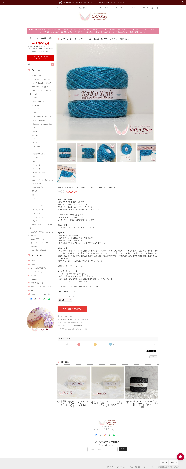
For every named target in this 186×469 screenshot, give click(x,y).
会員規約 (176, 467)
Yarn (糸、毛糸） (37, 75)
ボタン (34, 198)
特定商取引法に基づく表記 (41, 287)
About (59, 8)
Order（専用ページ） (38, 239)
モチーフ (35, 202)
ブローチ (35, 161)
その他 (34, 221)
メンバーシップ (96, 8)
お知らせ (34, 246)
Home (51, 8)
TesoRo (35, 131)
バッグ (34, 143)
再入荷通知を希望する (72, 309)
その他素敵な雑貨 (38, 172)
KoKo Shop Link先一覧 (140, 8)
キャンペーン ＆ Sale (39, 243)
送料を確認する (78, 325)
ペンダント (36, 165)
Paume (35, 98)
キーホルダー (37, 169)
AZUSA (35, 135)
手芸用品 (34, 191)
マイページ (108, 8)
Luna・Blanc (37, 109)
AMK (34, 128)
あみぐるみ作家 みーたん (42, 116)
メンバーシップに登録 (65, 319)
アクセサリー (37, 150)
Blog (67, 8)
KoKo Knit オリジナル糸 (41, 79)
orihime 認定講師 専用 (38, 250)
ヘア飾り (35, 158)
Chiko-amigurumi (38, 120)
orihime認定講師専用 (80, 8)
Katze (34, 113)
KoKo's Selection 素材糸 (41, 83)
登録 (122, 449)
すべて (65, 344)
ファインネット (38, 217)
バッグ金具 (36, 213)
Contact (119, 8)
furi (33, 139)
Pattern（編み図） (37, 187)
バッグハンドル (38, 206)
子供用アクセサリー (39, 154)
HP (127, 8)
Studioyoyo (36, 105)
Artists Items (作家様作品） (40, 87)
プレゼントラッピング (66, 297)
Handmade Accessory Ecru (42, 124)
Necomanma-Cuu (38, 101)
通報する (153, 356)
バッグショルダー (38, 210)
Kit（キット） (35, 176)
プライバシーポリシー (39, 283)
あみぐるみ (36, 146)
